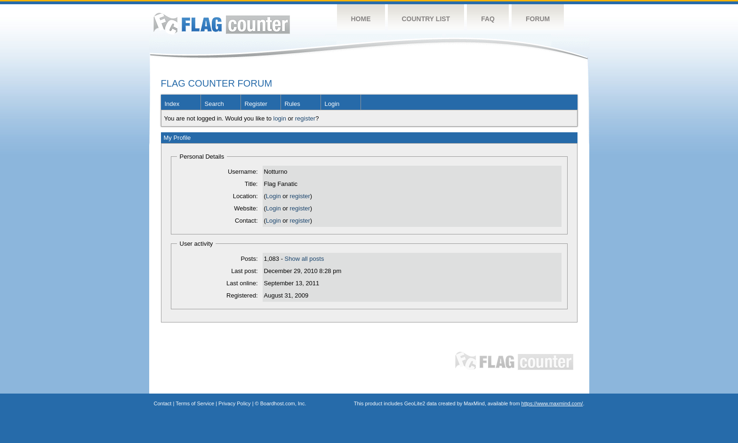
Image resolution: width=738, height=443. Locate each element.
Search (214, 103)
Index (172, 103)
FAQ (488, 19)
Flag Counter (221, 23)
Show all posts (304, 258)
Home (361, 19)
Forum (538, 19)
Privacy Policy (234, 403)
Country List (426, 19)
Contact (163, 403)
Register (256, 103)
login (279, 118)
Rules (292, 103)
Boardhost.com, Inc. (283, 403)
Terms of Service (195, 403)
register (305, 118)
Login (332, 103)
